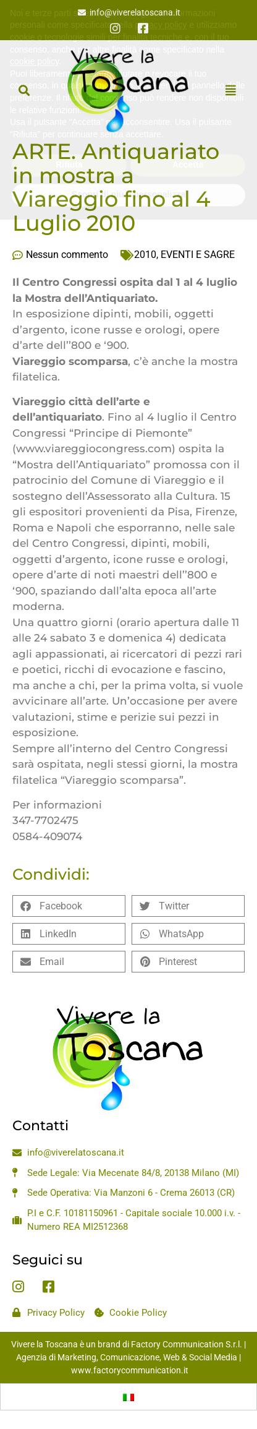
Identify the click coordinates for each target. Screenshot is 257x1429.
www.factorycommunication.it (129, 1370)
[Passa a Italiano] (128, 1396)
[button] (24, 90)
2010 (145, 254)
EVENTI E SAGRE (198, 254)
